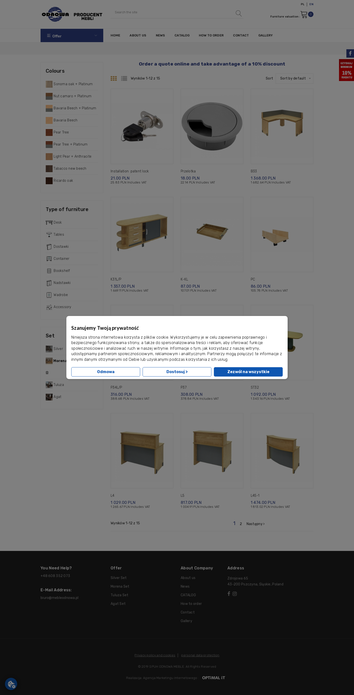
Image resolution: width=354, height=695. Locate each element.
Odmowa (106, 371)
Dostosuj (177, 371)
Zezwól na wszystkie (248, 371)
